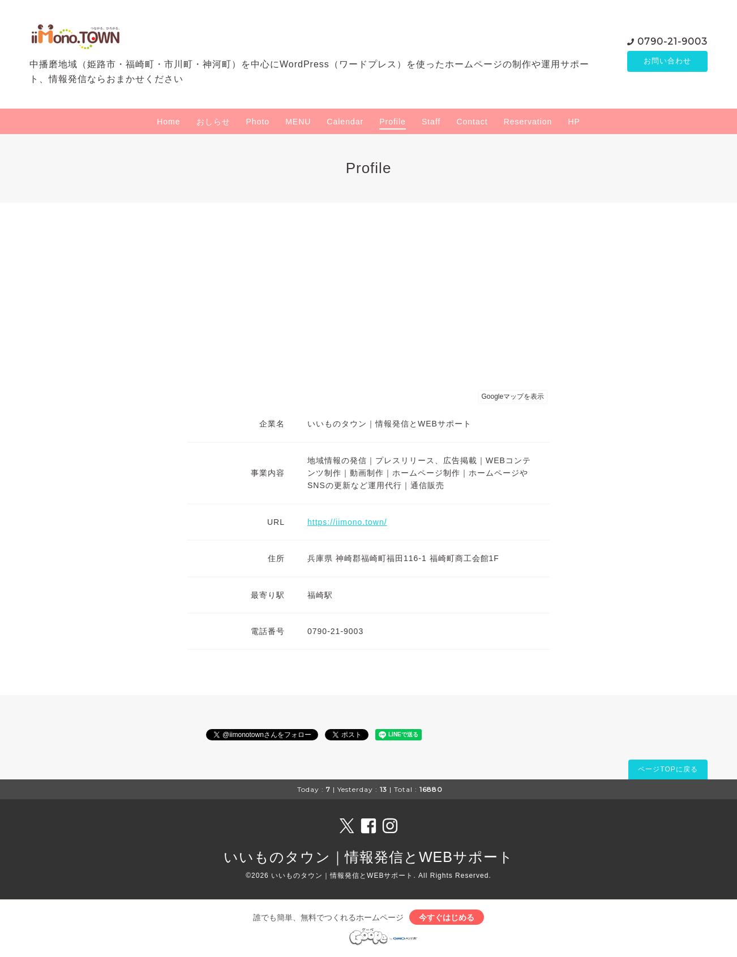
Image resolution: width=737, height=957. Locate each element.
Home (168, 121)
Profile (392, 121)
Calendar (345, 121)
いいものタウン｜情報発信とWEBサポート (368, 857)
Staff (431, 121)
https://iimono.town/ (347, 522)
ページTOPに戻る (667, 769)
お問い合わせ (667, 61)
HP (574, 121)
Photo (258, 121)
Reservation (528, 121)
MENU (298, 121)
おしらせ (213, 121)
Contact (471, 121)
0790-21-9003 (672, 41)
